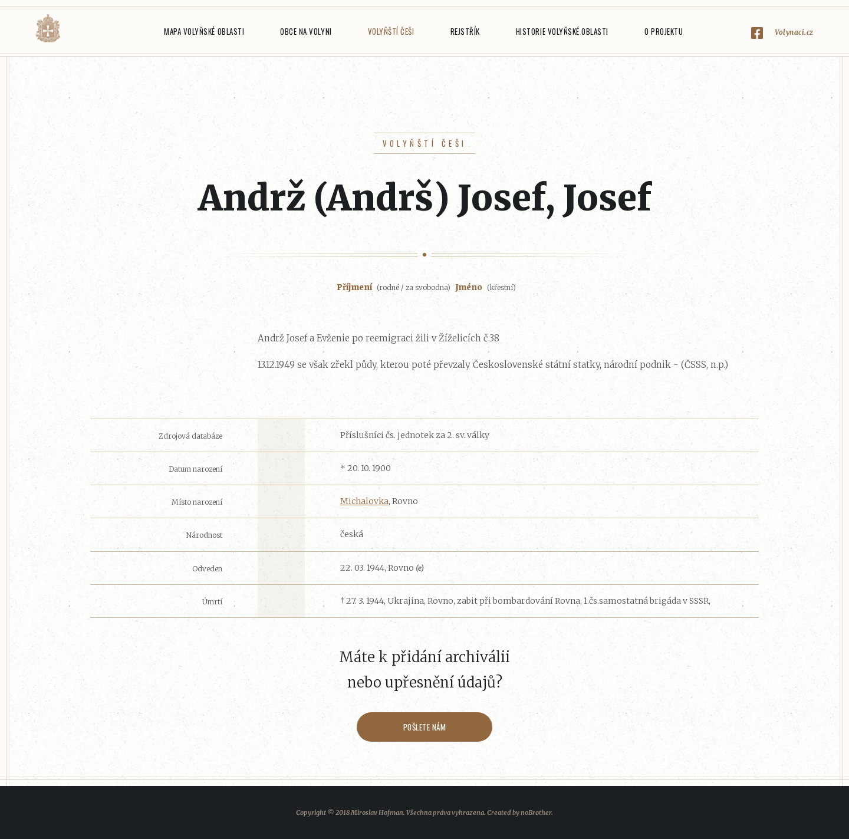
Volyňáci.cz (47, 28)
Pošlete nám (424, 727)
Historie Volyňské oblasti (562, 31)
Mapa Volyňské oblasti (204, 31)
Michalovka (364, 501)
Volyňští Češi (391, 31)
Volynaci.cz (794, 32)
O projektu (663, 31)
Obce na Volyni (305, 31)
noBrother (536, 812)
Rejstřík (465, 31)
